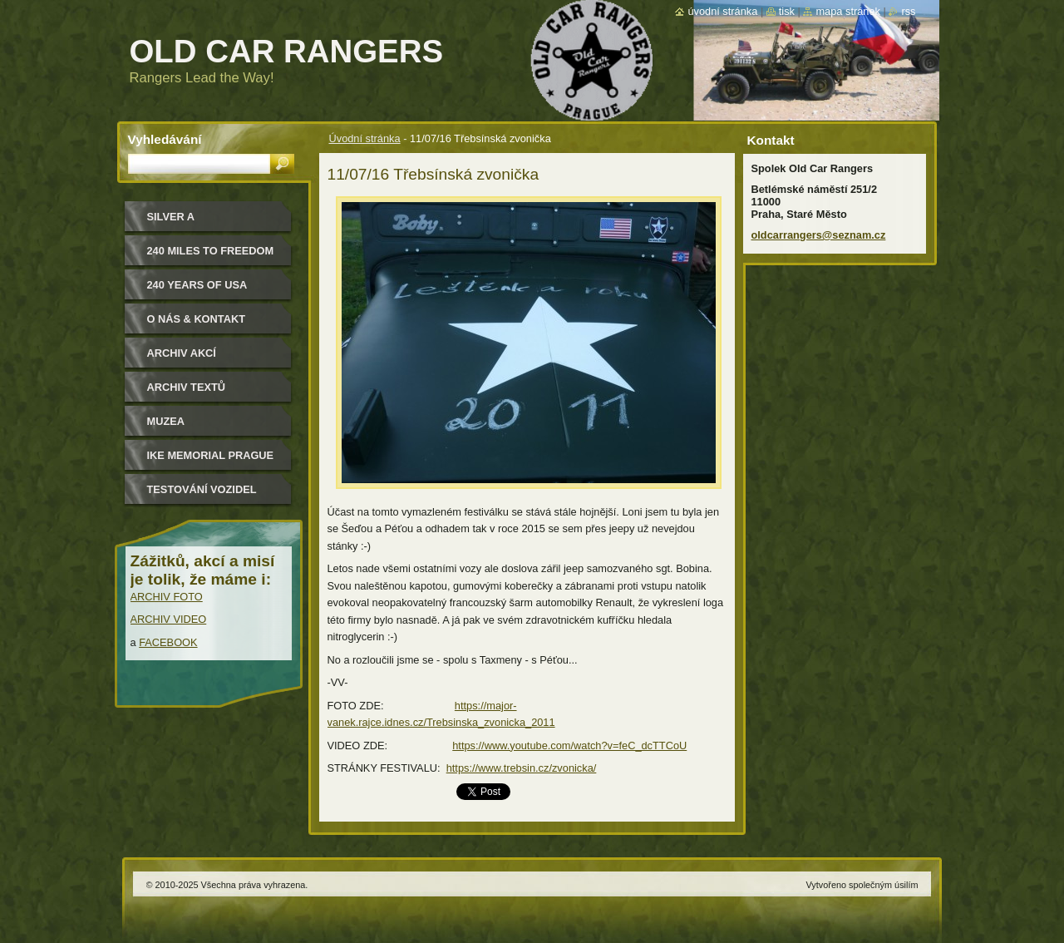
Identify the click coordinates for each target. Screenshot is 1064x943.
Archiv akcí (181, 353)
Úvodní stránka (365, 138)
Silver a (171, 216)
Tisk (787, 11)
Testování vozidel (202, 489)
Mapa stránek (847, 11)
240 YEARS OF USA (197, 285)
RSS (908, 11)
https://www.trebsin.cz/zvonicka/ (521, 768)
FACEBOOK (168, 642)
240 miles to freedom (210, 250)
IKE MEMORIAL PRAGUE (210, 455)
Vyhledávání (165, 139)
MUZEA (166, 421)
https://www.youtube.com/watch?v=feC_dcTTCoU (569, 745)
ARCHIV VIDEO (169, 619)
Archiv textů (186, 387)
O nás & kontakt (196, 319)
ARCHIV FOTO (167, 596)
